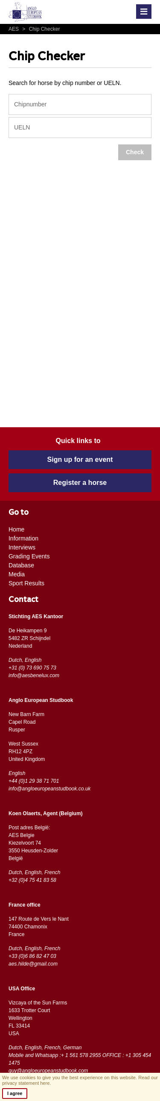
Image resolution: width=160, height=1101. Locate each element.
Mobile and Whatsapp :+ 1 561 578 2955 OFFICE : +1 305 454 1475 (80, 1059)
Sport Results (26, 583)
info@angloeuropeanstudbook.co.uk (49, 789)
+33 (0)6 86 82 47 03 (32, 956)
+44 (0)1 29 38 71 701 (34, 781)
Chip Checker (40, 29)
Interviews (22, 547)
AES (14, 29)
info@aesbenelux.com (34, 675)
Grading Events (29, 556)
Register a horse (80, 482)
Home (16, 529)
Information (23, 538)
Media (17, 574)
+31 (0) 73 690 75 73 (32, 668)
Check (135, 152)
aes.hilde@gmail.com (33, 964)
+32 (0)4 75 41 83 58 (32, 880)
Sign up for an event (80, 459)
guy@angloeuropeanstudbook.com (48, 1071)
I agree (14, 1093)
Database (21, 565)
